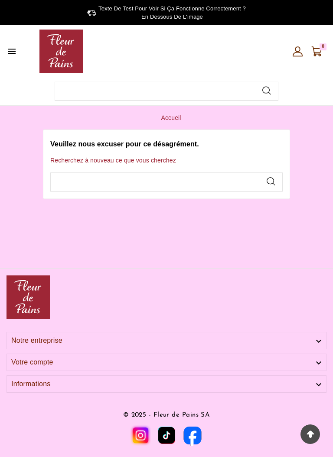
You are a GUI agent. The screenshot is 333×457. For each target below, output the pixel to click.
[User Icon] (298, 51)
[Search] (266, 90)
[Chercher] (155, 91)
